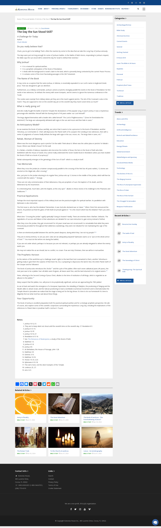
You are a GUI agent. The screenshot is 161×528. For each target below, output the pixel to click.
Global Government (123, 153)
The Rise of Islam (123, 192)
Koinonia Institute (115, 9)
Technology (121, 170)
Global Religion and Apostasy (127, 159)
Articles (39, 21)
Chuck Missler (45, 30)
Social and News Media (125, 164)
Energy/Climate (122, 148)
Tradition (120, 98)
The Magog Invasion (124, 181)
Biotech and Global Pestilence (127, 137)
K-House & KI (121, 59)
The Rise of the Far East (125, 197)
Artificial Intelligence (124, 131)
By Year (46, 21)
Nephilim (120, 70)
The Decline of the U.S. (125, 175)
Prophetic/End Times (124, 87)
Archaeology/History (124, 26)
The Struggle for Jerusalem (126, 203)
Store (96, 9)
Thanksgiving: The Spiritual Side (132, 272)
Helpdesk (129, 9)
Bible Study (21, 30)
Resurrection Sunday (129, 226)
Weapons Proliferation (124, 208)
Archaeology (121, 126)
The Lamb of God (128, 235)
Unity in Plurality (128, 244)
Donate (103, 9)
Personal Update (60, 9)
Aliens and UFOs (122, 120)
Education (120, 142)
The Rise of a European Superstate (129, 186)
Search (50, 478)
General (119, 48)
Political (119, 81)
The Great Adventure (129, 253)
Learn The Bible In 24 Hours (126, 65)
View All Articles (125, 105)
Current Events (122, 43)
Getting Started (122, 54)
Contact (51, 481)
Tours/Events (74, 9)
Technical (120, 92)
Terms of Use (53, 487)
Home (40, 9)
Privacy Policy (53, 484)
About (48, 9)
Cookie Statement (54, 490)
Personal (120, 76)
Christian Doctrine (123, 37)
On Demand (87, 9)
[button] (155, 522)
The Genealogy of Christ (130, 262)
